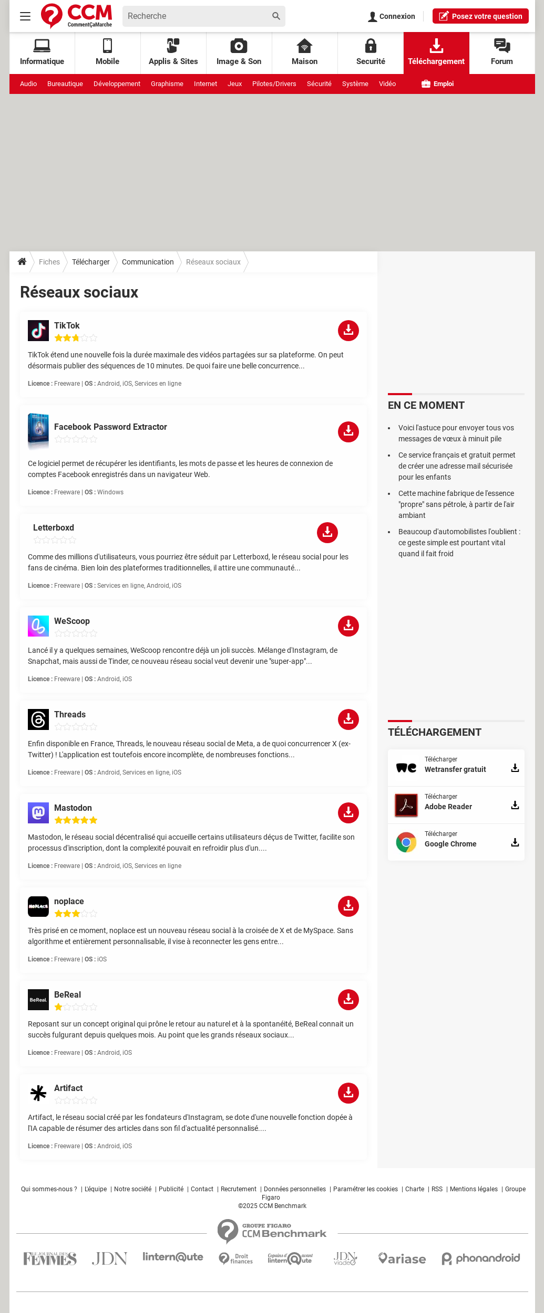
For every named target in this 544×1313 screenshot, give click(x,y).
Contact (202, 1189)
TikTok (67, 326)
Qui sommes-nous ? (49, 1189)
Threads (70, 714)
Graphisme (167, 84)
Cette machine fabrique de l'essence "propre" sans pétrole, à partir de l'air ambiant (456, 504)
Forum (502, 52)
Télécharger (91, 262)
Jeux (235, 84)
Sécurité (319, 84)
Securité (370, 52)
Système (355, 84)
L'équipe (96, 1189)
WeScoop (72, 621)
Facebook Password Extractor (110, 427)
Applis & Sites (173, 52)
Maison (304, 52)
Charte (414, 1189)
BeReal (67, 995)
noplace (69, 901)
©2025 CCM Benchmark (272, 1206)
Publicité (171, 1189)
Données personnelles (295, 1189)
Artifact (68, 1088)
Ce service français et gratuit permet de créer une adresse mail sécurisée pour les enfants (457, 466)
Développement (117, 84)
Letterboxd (53, 528)
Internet (205, 84)
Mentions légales (474, 1189)
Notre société (132, 1189)
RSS (437, 1189)
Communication (148, 262)
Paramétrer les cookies (365, 1189)
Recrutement (238, 1189)
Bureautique (65, 84)
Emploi (438, 84)
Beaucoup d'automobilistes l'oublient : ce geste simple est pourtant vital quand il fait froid (459, 542)
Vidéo (387, 84)
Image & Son (239, 52)
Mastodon (73, 808)
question (480, 15)
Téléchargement (436, 52)
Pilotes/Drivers (274, 84)
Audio (28, 84)
